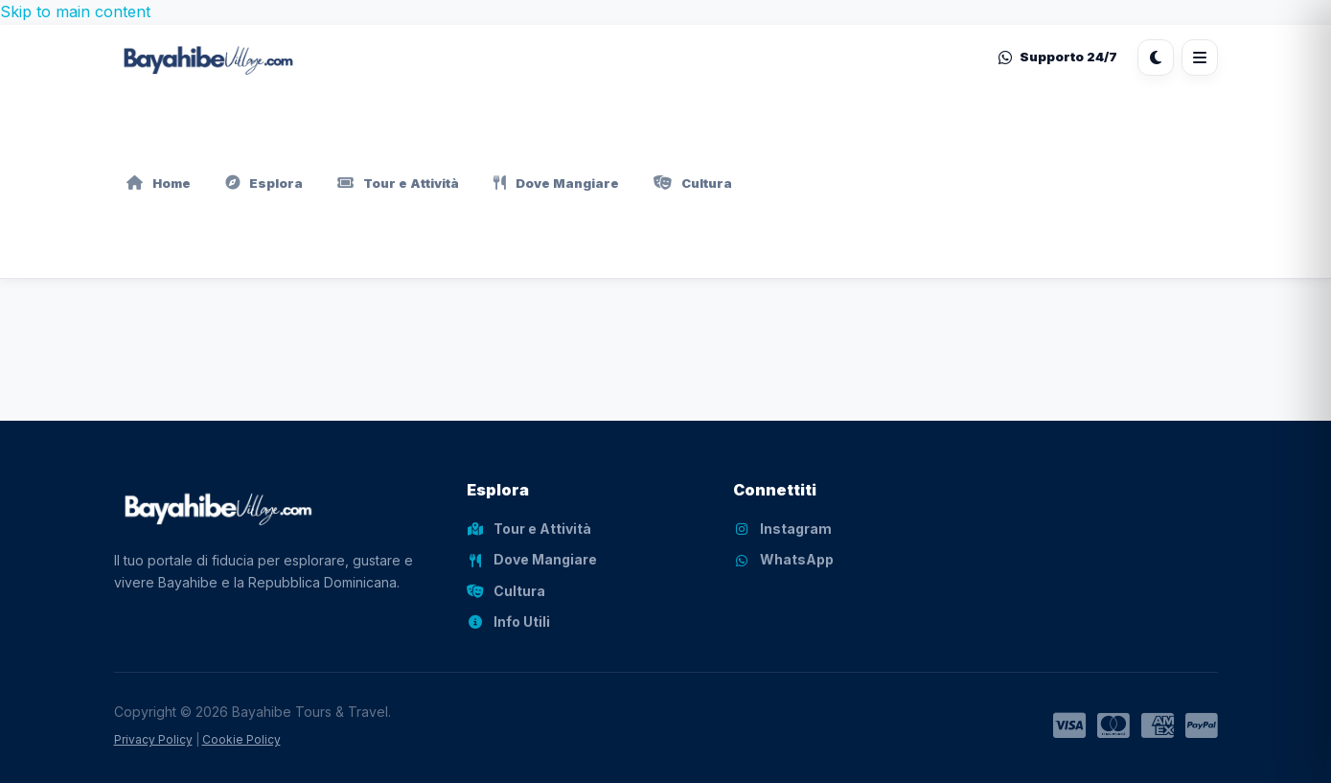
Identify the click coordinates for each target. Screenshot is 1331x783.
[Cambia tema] (1155, 57)
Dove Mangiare (556, 183)
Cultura (693, 183)
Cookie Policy (241, 739)
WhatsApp (783, 559)
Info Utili (508, 621)
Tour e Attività (398, 183)
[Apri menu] (1200, 57)
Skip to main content (75, 11)
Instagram (782, 528)
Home (158, 183)
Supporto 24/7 (1057, 56)
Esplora (264, 183)
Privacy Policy (153, 739)
